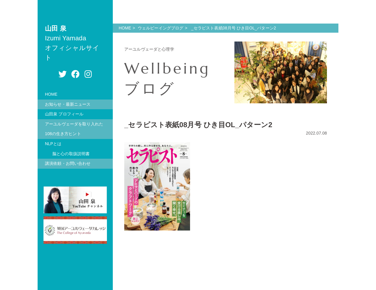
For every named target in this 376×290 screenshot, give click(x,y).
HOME (51, 94)
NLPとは (53, 143)
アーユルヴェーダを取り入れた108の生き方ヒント (74, 129)
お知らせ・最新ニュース (68, 104)
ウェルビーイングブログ (161, 28)
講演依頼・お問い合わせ (68, 163)
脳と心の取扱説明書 (71, 153)
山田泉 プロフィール (64, 114)
